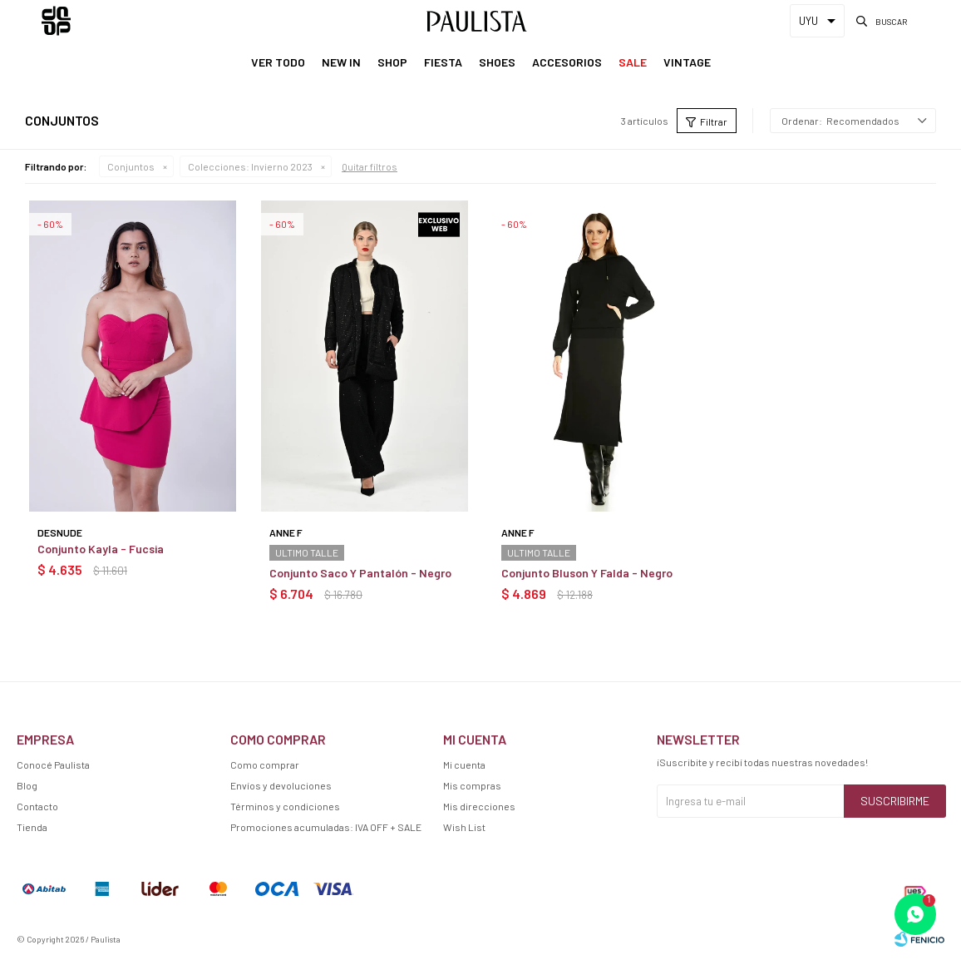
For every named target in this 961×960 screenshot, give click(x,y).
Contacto (37, 806)
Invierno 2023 (250, 166)
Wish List (464, 827)
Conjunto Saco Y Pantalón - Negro (360, 573)
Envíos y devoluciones (281, 785)
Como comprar (264, 764)
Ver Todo (278, 62)
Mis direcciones (479, 806)
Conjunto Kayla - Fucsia (100, 549)
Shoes (497, 62)
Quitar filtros (369, 166)
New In (341, 62)
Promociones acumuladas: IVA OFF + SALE (325, 827)
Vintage (687, 62)
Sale (632, 62)
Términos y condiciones (285, 806)
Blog (27, 785)
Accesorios (567, 62)
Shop (392, 62)
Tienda (32, 827)
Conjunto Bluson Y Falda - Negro (587, 573)
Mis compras (472, 785)
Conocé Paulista (53, 764)
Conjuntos (131, 166)
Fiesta (443, 62)
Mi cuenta (464, 764)
